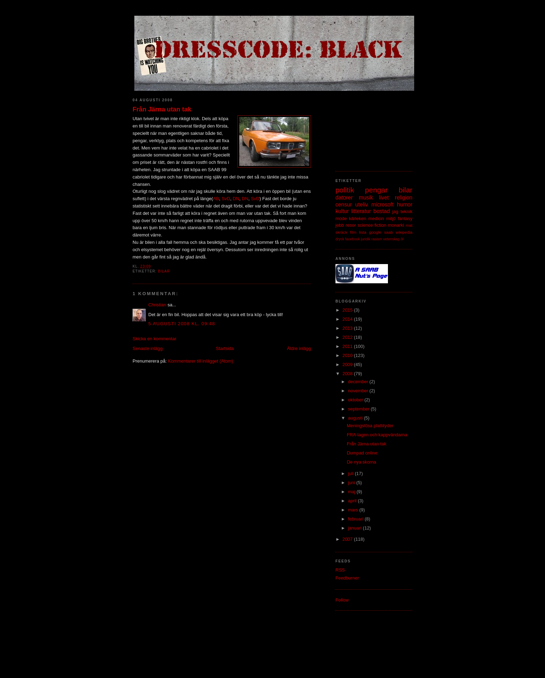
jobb (339, 225)
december (358, 381)
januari (355, 528)
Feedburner (347, 578)
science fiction (372, 225)
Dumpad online (362, 452)
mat (409, 225)
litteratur (361, 211)
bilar (164, 271)
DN (236, 198)
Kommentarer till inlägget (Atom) (200, 361)
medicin (376, 218)
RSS (340, 570)
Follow (342, 600)
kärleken (357, 218)
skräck (341, 232)
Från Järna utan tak (162, 109)
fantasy (405, 218)
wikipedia (404, 232)
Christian (157, 304)
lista (362, 232)
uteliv (361, 204)
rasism (376, 239)
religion (403, 198)
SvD (225, 198)
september (359, 408)
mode (341, 218)
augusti (356, 418)
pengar (376, 190)
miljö (391, 218)
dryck (339, 239)
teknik (406, 211)
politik (344, 190)
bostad (382, 211)
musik (366, 198)
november (358, 390)
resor (351, 225)
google (375, 232)
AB (216, 198)
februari (356, 519)
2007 (348, 539)
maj (352, 491)
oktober (356, 399)
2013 (348, 328)
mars (354, 509)
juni (352, 482)
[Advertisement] (370, 127)
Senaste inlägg (148, 348)
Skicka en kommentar (154, 338)
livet (384, 198)
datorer (344, 198)
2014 (348, 319)
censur (343, 204)
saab (388, 232)
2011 (348, 346)
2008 (348, 373)
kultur (342, 211)
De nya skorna (361, 462)
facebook (352, 239)
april (353, 500)
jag (395, 211)
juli (351, 473)
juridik (365, 239)
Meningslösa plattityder (370, 425)
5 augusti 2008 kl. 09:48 (181, 323)
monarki (396, 225)
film (353, 232)
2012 (348, 337)
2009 (348, 364)
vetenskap (391, 239)
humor (404, 204)
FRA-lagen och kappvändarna (377, 434)
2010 (348, 355)
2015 (348, 310)
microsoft (382, 204)
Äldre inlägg (299, 348)
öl (402, 239)
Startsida (225, 348)
